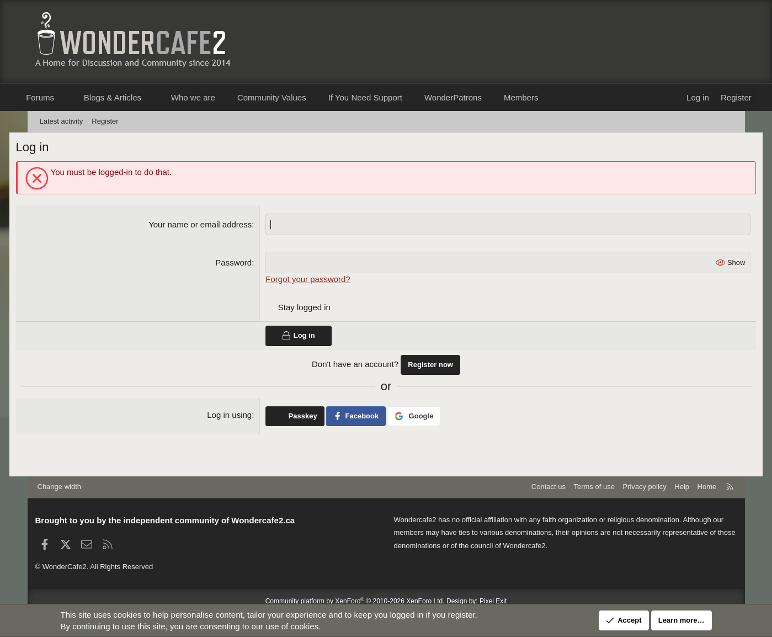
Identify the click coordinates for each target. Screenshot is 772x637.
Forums (58, 97)
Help (681, 486)
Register (105, 121)
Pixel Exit (493, 601)
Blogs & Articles (130, 97)
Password (240, 264)
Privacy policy (644, 486)
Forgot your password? (314, 280)
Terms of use (593, 486)
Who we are (211, 97)
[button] (81, 97)
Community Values (289, 97)
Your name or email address (206, 226)
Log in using (236, 416)
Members (538, 97)
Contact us (548, 486)
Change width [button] (60, 486)
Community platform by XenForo (355, 601)
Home (707, 486)
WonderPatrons (470, 97)
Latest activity (61, 121)
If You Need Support (383, 97)
